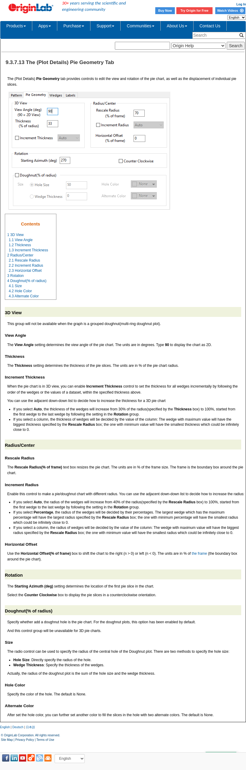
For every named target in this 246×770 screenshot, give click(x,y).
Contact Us (210, 25)
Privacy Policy (24, 739)
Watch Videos (230, 10)
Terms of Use (45, 739)
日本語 (30, 727)
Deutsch (18, 727)
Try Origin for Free (195, 10)
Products (16, 25)
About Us (177, 25)
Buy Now (165, 10)
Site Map (7, 739)
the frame (199, 553)
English (5, 727)
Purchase (73, 25)
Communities (140, 25)
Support (105, 25)
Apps (44, 25)
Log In (241, 4)
